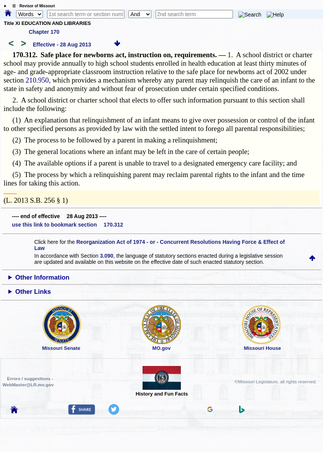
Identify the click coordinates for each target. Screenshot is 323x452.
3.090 (106, 256)
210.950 (37, 80)
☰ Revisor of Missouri (31, 6)
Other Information (42, 277)
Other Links (33, 291)
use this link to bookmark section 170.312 (67, 225)
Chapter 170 (44, 32)
